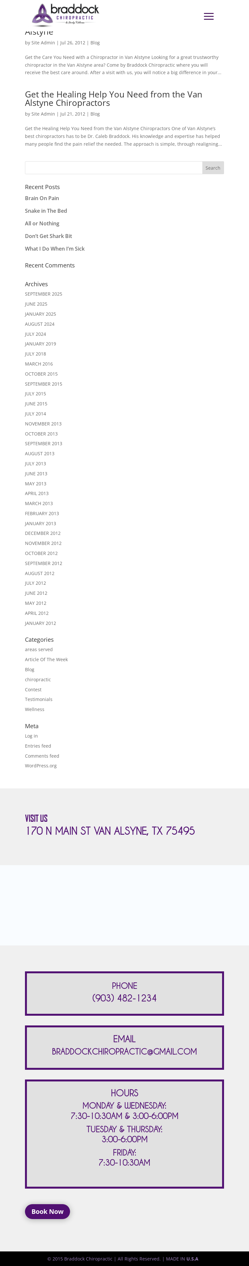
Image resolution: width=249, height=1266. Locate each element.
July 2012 (35, 583)
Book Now (47, 1211)
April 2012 (37, 613)
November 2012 (43, 543)
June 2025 (36, 304)
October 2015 (41, 374)
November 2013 (43, 424)
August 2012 (39, 573)
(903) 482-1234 (124, 998)
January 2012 (40, 623)
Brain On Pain (42, 198)
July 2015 (35, 393)
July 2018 (35, 354)
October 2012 (41, 553)
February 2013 (42, 513)
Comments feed (42, 756)
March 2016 (39, 364)
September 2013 (43, 443)
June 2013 (36, 473)
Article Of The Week (46, 659)
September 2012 (43, 563)
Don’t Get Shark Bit (48, 236)
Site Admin (43, 43)
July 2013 (35, 463)
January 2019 (40, 344)
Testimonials (39, 699)
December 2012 (43, 533)
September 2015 (43, 384)
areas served (39, 649)
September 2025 (43, 294)
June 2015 (36, 404)
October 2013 (41, 434)
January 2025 (40, 314)
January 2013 (40, 523)
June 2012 (36, 593)
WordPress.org (41, 766)
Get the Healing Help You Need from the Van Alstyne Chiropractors (113, 98)
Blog (95, 43)
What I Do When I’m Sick (55, 248)
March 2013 (39, 503)
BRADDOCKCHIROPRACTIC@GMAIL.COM (124, 1051)
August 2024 (39, 324)
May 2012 (35, 603)
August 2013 (39, 453)
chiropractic (38, 679)
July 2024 (35, 334)
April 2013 (37, 493)
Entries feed (38, 746)
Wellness (34, 709)
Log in (31, 736)
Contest (33, 689)
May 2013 (35, 483)
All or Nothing (42, 223)
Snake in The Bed (46, 210)
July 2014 (35, 414)
